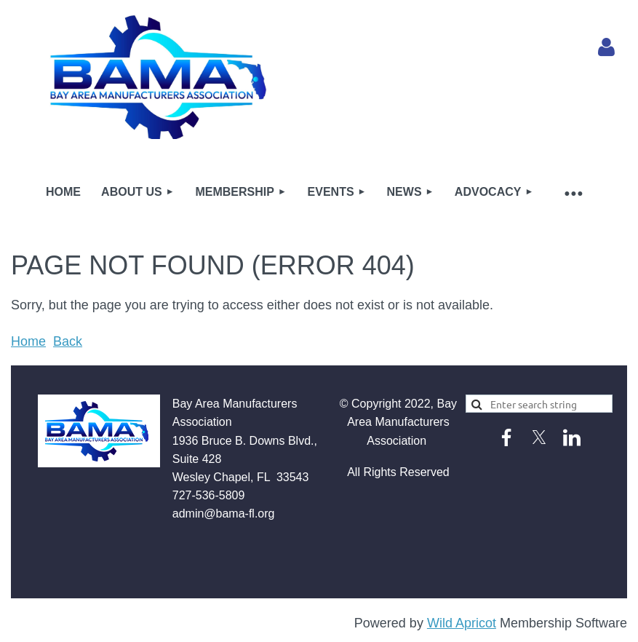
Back (67, 341)
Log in (606, 47)
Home (28, 341)
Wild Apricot (461, 623)
